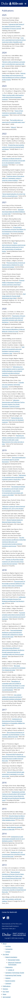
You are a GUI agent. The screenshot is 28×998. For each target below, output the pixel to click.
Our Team (6, 991)
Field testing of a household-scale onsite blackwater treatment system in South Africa (14, 477)
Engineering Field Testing (13, 975)
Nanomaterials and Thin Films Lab (11, 924)
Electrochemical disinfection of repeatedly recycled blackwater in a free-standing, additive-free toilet (13, 735)
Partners (5, 989)
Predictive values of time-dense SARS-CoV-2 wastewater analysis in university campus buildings (13, 178)
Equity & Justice (10, 981)
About (4, 944)
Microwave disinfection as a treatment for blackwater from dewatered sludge (14, 668)
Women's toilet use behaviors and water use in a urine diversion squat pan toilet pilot (13, 64)
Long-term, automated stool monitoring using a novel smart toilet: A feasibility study (14, 40)
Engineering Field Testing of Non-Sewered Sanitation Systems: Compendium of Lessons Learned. (13, 26)
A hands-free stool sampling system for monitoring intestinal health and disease (13, 147)
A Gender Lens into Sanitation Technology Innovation (13, 385)
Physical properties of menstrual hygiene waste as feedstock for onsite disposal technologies (13, 265)
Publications (6, 986)
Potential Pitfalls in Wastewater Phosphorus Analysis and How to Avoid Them (13, 282)
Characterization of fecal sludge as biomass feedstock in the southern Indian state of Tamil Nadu (13, 583)
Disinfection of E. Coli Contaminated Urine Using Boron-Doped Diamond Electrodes (13, 854)
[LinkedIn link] (8, 918)
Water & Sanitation (11, 957)
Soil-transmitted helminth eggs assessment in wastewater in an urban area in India (13, 774)
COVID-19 (11, 970)
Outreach (8, 983)
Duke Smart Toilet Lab (8, 928)
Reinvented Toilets (14, 960)
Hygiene (7, 978)
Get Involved (7, 997)
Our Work (6, 954)
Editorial (13, 127)
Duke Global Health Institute (10, 926)
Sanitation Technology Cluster (14, 973)
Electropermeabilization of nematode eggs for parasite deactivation (14, 460)
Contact (7, 952)
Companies (8, 949)
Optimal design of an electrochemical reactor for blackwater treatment (13, 420)
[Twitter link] (4, 918)
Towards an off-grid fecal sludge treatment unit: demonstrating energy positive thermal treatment (13, 562)
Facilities (8, 946)
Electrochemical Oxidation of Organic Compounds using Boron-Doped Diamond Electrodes (14, 890)
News (4, 994)
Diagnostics (9, 967)
